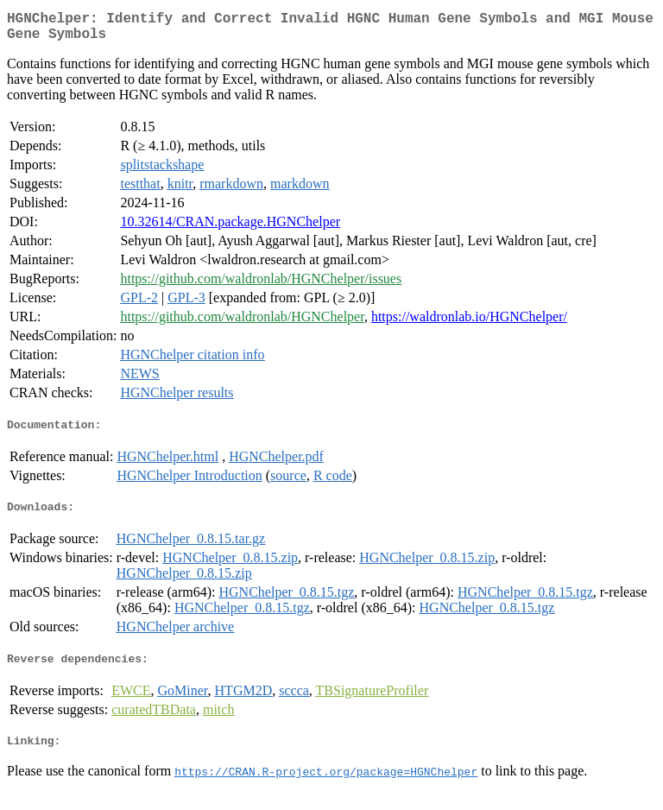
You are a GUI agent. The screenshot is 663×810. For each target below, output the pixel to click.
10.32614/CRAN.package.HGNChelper (230, 228)
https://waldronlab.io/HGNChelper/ (469, 323)
